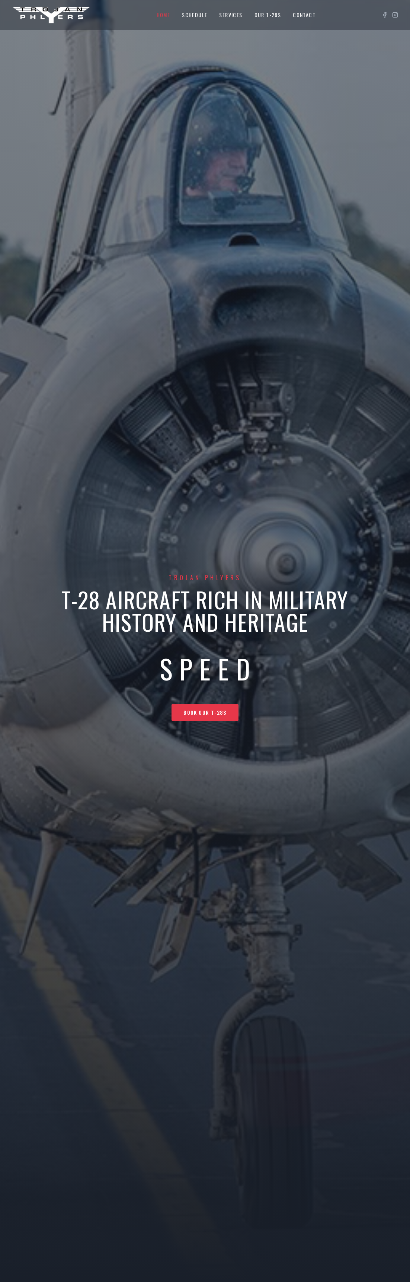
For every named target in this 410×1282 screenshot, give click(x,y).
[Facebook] (385, 15)
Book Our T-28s (205, 712)
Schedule (194, 15)
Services (230, 15)
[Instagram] (395, 15)
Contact (304, 15)
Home (163, 15)
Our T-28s (267, 15)
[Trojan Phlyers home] (51, 15)
